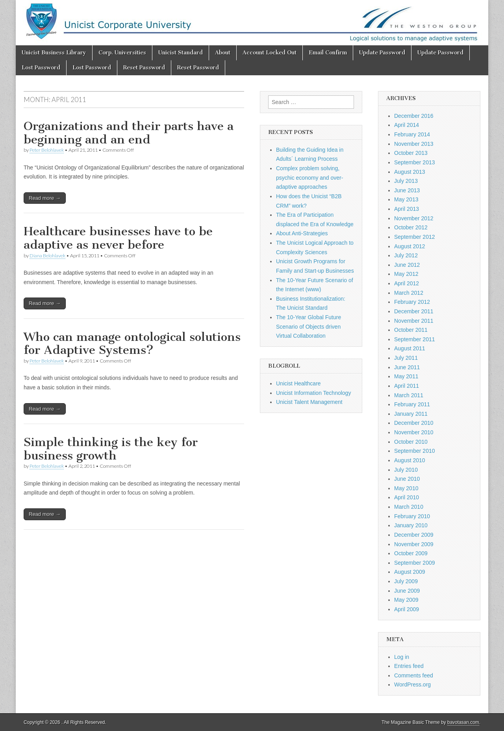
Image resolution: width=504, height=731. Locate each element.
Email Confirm (328, 52)
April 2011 (406, 386)
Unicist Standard (180, 52)
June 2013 (407, 190)
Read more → (45, 198)
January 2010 (411, 525)
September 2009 (414, 563)
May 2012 (406, 274)
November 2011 (414, 321)
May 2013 (406, 199)
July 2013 (406, 181)
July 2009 (406, 581)
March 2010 (408, 507)
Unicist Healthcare (298, 383)
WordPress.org (412, 684)
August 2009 (409, 572)
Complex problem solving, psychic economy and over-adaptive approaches (309, 177)
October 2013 (411, 153)
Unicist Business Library (54, 52)
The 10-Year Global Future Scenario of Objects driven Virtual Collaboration (308, 326)
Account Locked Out (269, 52)
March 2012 (408, 293)
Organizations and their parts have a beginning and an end (128, 133)
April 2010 (406, 497)
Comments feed (413, 675)
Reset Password (144, 67)
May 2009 (406, 600)
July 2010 (406, 470)
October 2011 (411, 330)
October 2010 (411, 442)
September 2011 (414, 339)
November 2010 (414, 432)
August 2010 (409, 460)
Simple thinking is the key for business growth (111, 449)
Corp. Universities (122, 52)
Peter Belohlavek (47, 150)
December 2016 (414, 116)
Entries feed (409, 666)
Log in (401, 657)
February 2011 (412, 404)
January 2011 (411, 414)
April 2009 (406, 609)
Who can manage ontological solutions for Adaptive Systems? (132, 343)
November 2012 (414, 218)
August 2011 (409, 348)
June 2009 (407, 591)
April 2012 (406, 283)
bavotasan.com (463, 722)
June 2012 (407, 265)
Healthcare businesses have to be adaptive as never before (118, 238)
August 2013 (409, 172)
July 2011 (406, 358)
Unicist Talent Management (309, 402)
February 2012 (412, 302)
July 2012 (406, 255)
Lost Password (41, 67)
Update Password (382, 52)
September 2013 (414, 162)
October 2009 (411, 553)
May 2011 (406, 376)
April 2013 (406, 209)
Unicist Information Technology (313, 393)
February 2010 (412, 516)
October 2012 (411, 227)
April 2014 (406, 125)
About (222, 52)
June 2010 (407, 479)
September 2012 (414, 237)
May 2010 (406, 488)
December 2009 (414, 535)
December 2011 (414, 311)
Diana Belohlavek (47, 256)
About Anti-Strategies (302, 233)
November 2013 (414, 144)
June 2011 (407, 367)
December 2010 (414, 423)
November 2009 (414, 544)
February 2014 (412, 134)
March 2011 (408, 395)
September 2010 (414, 451)
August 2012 (409, 246)
